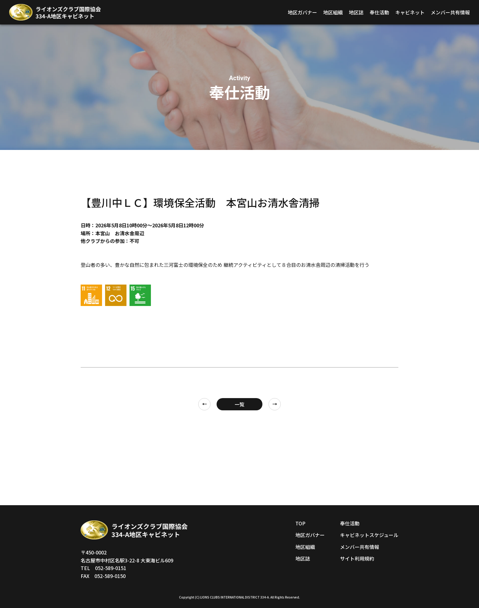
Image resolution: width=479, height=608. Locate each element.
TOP (300, 523)
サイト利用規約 (357, 558)
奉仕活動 (379, 12)
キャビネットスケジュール (369, 535)
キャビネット (410, 12)
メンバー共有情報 (450, 12)
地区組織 (333, 12)
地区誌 (356, 12)
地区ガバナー (302, 12)
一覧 (239, 404)
